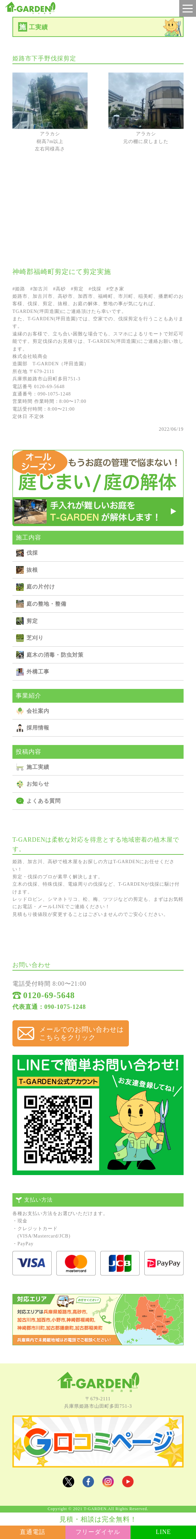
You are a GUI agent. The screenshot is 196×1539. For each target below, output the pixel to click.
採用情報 (38, 728)
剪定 (32, 621)
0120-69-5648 (49, 995)
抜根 (32, 570)
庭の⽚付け (41, 587)
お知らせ (38, 784)
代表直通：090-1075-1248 (49, 1007)
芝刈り (35, 638)
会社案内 (38, 711)
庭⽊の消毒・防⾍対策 (55, 655)
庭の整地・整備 (46, 604)
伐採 (32, 553)
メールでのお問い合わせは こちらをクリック (81, 1033)
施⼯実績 (38, 767)
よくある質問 (44, 801)
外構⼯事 (38, 671)
